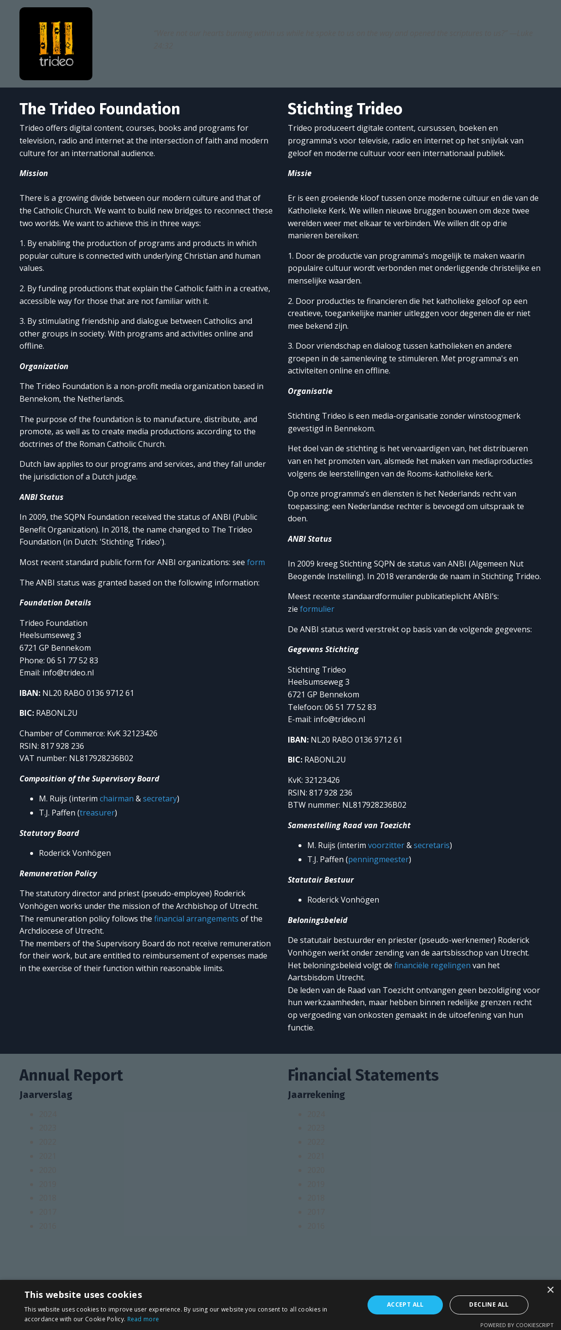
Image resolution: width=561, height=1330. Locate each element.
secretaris (432, 845)
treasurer (97, 812)
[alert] (280, 1305)
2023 (47, 1127)
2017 (47, 1211)
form (256, 562)
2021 (47, 1156)
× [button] (550, 1290)
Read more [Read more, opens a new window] (143, 1319)
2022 (47, 1141)
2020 (47, 1170)
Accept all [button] (405, 1304)
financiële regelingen (432, 965)
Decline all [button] (488, 1304)
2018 (47, 1197)
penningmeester (378, 859)
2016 (47, 1226)
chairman (117, 798)
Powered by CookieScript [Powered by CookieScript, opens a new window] (517, 1325)
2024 (47, 1114)
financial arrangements (196, 918)
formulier (317, 608)
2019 (47, 1184)
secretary (160, 798)
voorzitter (386, 845)
